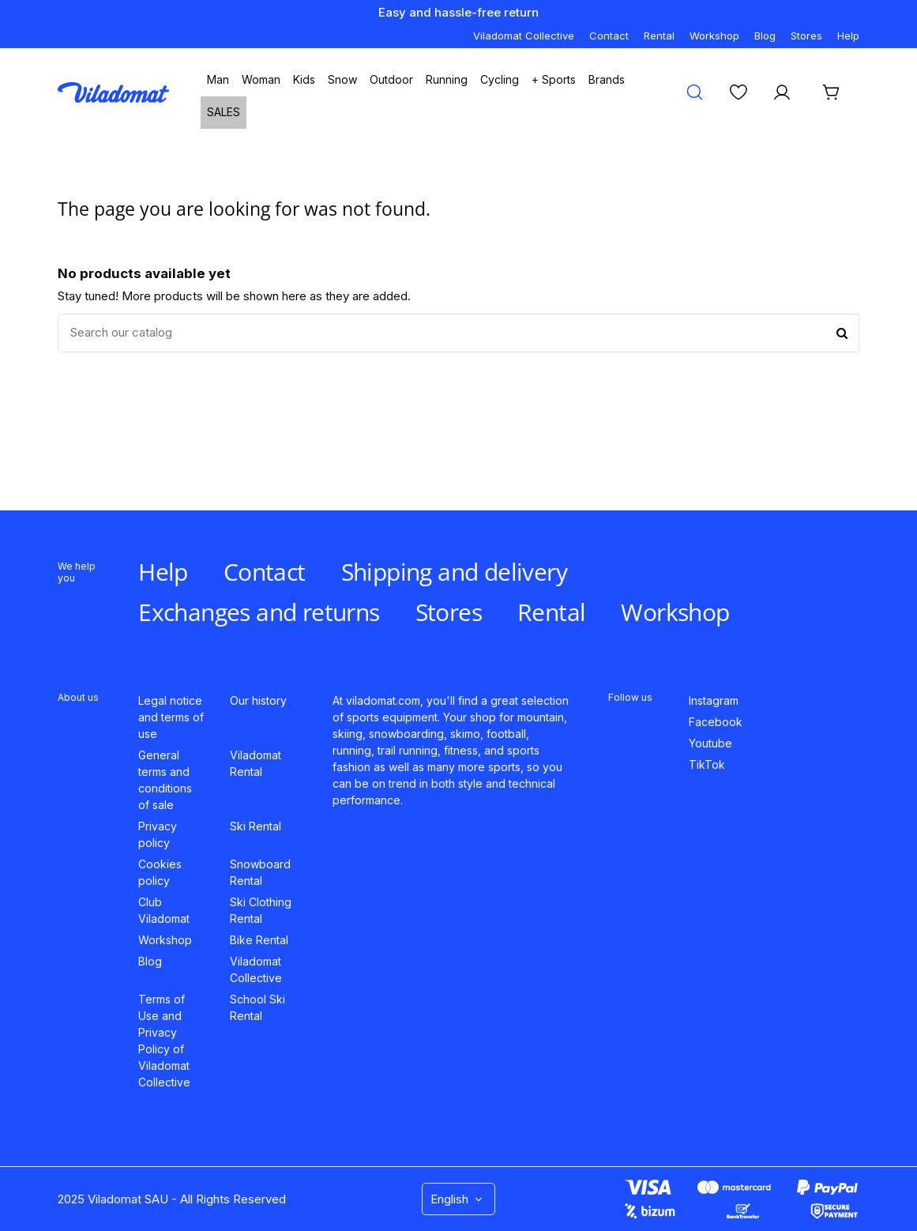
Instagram (713, 700)
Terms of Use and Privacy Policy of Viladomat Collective (164, 1040)
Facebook (715, 721)
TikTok (707, 764)
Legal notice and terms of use (171, 717)
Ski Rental (255, 826)
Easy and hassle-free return (458, 12)
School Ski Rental (257, 1007)
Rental (659, 35)
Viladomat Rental (255, 763)
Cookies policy (160, 872)
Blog (765, 35)
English (458, 1199)
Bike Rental (259, 940)
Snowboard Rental (260, 872)
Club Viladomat (164, 910)
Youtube (710, 743)
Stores (806, 35)
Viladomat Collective (523, 35)
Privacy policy (157, 834)
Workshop (714, 35)
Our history (258, 700)
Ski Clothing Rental (260, 910)
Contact (609, 35)
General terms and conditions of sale (165, 779)
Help (848, 35)
